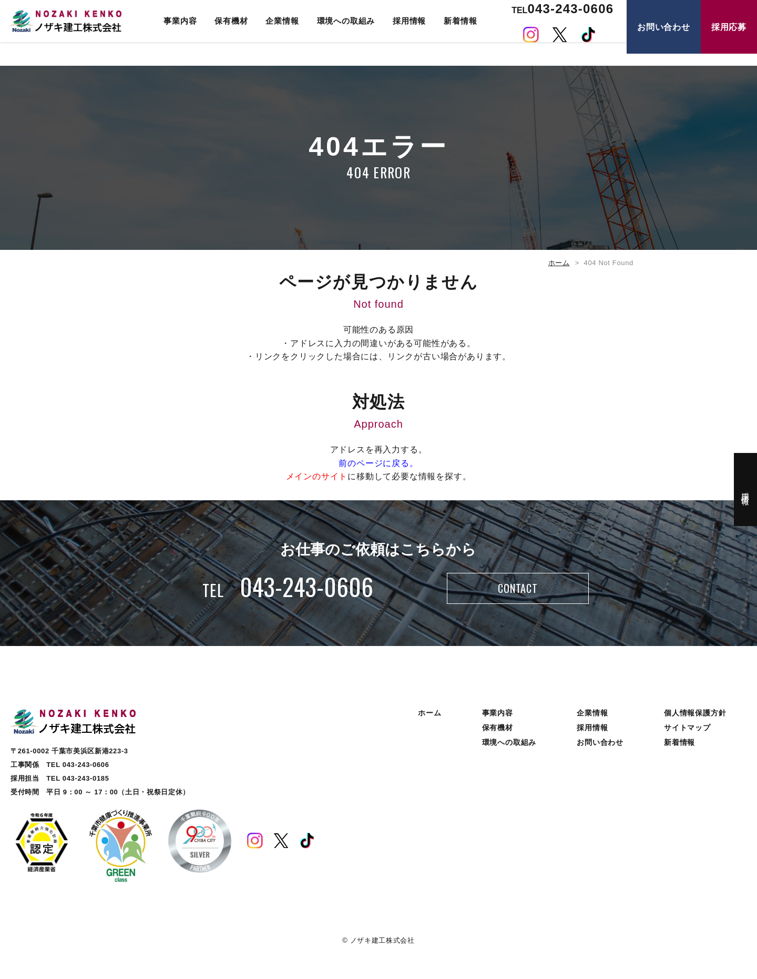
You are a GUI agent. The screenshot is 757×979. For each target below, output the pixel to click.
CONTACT (517, 591)
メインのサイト (317, 476)
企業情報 (278, 33)
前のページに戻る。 (378, 463)
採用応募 (728, 39)
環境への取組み (342, 33)
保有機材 (227, 33)
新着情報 (456, 33)
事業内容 (175, 33)
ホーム (559, 263)
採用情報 (405, 33)
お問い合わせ (663, 39)
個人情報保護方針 (695, 719)
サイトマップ (687, 734)
